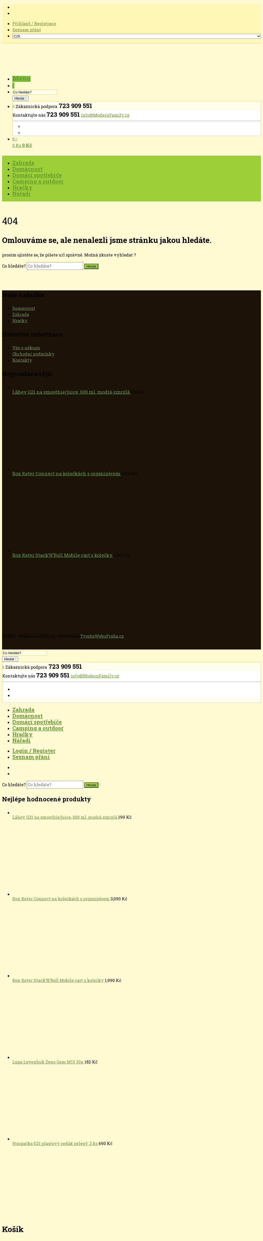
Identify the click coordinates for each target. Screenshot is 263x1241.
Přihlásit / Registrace (34, 23)
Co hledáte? (14, 266)
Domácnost (23, 308)
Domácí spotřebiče (37, 721)
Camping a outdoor (37, 728)
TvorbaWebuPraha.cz (102, 636)
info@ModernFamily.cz (105, 115)
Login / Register (33, 750)
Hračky (19, 320)
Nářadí (21, 740)
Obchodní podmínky (33, 354)
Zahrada (20, 314)
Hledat (19, 98)
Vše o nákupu (26, 347)
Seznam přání (26, 29)
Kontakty (22, 360)
